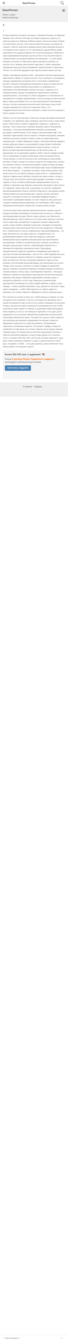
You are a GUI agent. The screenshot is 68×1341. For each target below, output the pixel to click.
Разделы (38, 387)
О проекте (27, 387)
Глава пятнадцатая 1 (12, 1338)
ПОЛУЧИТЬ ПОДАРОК (17, 368)
